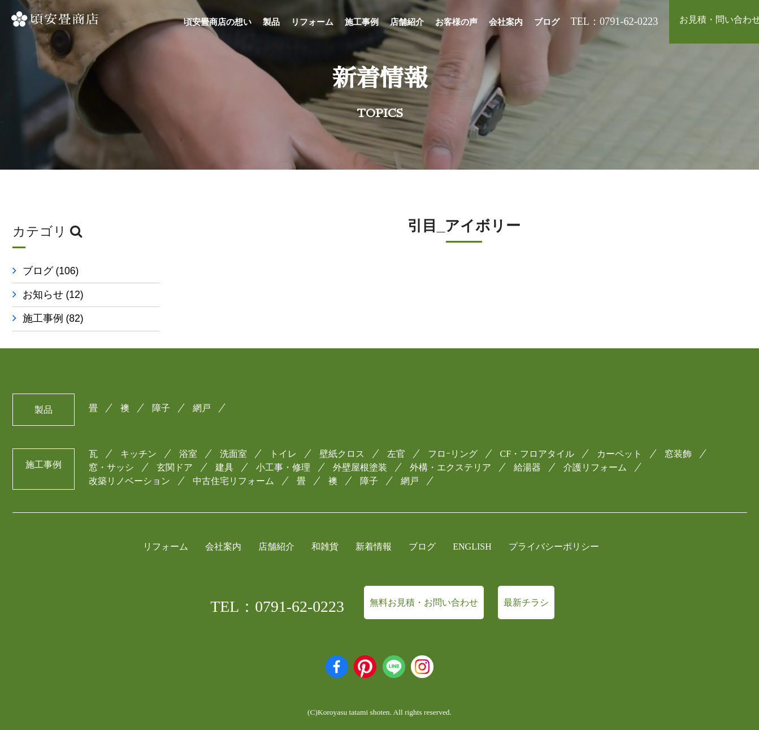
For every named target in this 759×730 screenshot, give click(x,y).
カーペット (619, 454)
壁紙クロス (342, 454)
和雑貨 (325, 546)
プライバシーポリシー (554, 546)
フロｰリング (453, 454)
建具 (224, 467)
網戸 (202, 408)
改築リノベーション (129, 481)
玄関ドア (175, 467)
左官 (396, 454)
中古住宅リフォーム (233, 481)
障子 (161, 408)
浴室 (188, 454)
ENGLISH (472, 546)
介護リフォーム (595, 467)
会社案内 (506, 22)
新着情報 (373, 546)
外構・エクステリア (450, 467)
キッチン (138, 454)
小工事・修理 (283, 467)
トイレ (283, 454)
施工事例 (362, 22)
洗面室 (233, 454)
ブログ (547, 22)
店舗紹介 (407, 22)
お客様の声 (456, 22)
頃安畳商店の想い (217, 22)
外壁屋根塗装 (360, 467)
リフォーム (312, 22)
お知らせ (53, 294)
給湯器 (527, 467)
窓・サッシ (111, 467)
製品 (271, 22)
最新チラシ (526, 602)
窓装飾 (678, 454)
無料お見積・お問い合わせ (424, 602)
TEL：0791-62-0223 (277, 606)
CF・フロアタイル (537, 454)
